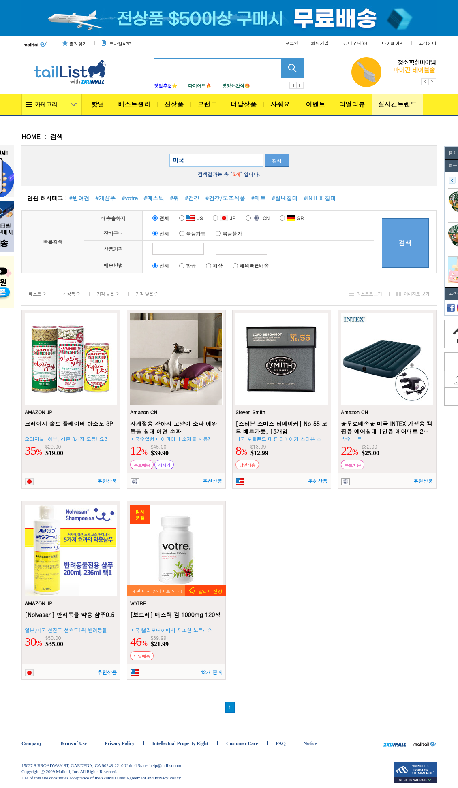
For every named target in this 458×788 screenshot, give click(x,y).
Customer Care (242, 743)
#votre (130, 198)
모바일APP (120, 43)
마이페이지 (393, 43)
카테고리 (46, 104)
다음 (300, 85)
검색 (277, 160)
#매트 (258, 198)
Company (31, 743)
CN (258, 218)
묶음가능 (192, 233)
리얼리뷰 (352, 104)
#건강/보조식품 (225, 198)
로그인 (291, 43)
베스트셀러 (134, 104)
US (191, 218)
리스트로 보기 (369, 294)
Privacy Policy (120, 743)
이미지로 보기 (416, 294)
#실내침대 (285, 198)
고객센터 (428, 43)
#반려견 (79, 198)
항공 (187, 265)
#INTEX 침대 (319, 198)
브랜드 (207, 104)
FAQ (281, 743)
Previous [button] (425, 81)
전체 (160, 218)
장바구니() (355, 43)
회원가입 (320, 43)
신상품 (174, 104)
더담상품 (244, 104)
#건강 (192, 198)
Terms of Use (73, 743)
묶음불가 (229, 233)
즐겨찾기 (78, 43)
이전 (293, 85)
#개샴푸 (105, 198)
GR (292, 218)
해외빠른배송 (251, 265)
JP (224, 218)
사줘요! (281, 104)
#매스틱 (153, 198)
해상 (214, 265)
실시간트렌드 (397, 104)
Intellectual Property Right (180, 743)
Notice (310, 743)
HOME (31, 136)
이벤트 (315, 104)
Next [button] (433, 81)
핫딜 (97, 104)
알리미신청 (210, 591)
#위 (174, 198)
